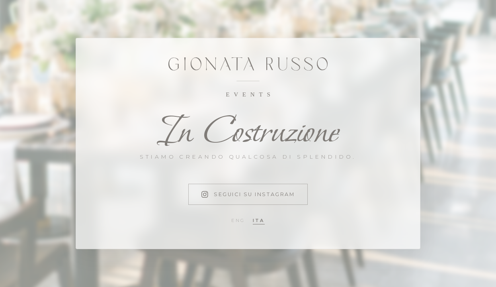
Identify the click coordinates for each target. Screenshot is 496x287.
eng (238, 220)
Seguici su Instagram (248, 194)
